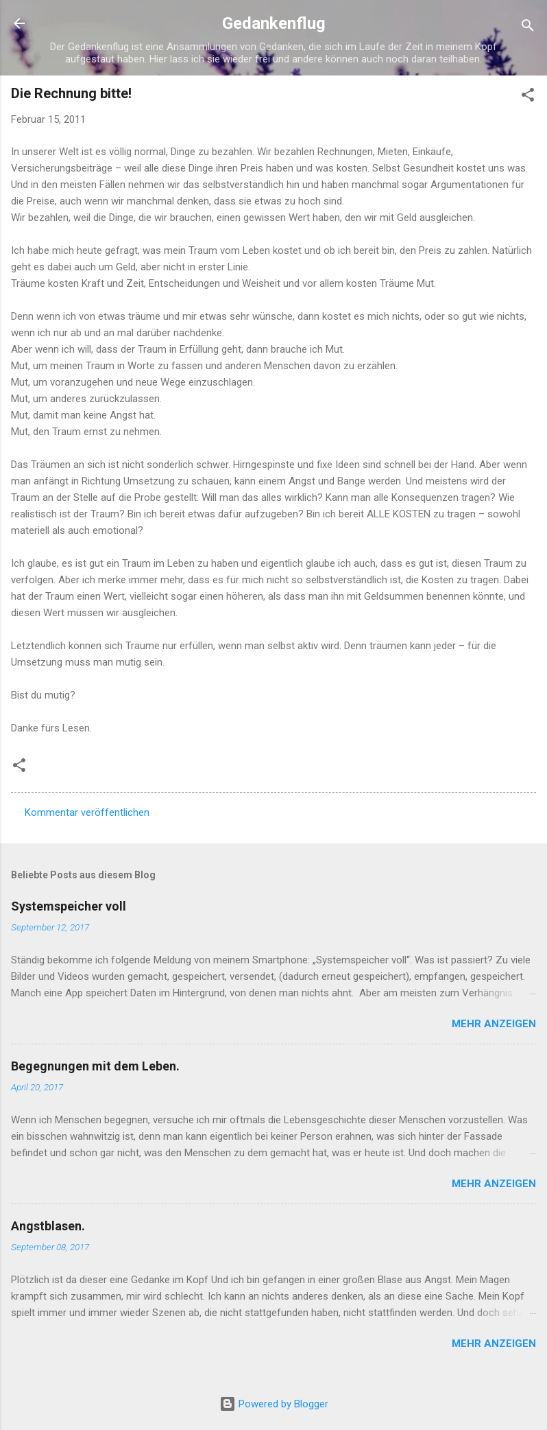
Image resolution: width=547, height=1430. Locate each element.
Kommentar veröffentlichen (87, 812)
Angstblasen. (48, 1226)
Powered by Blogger (273, 1404)
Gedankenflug (274, 23)
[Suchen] (528, 28)
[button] (528, 97)
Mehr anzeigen (494, 1024)
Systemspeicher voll (68, 906)
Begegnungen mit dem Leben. (95, 1066)
